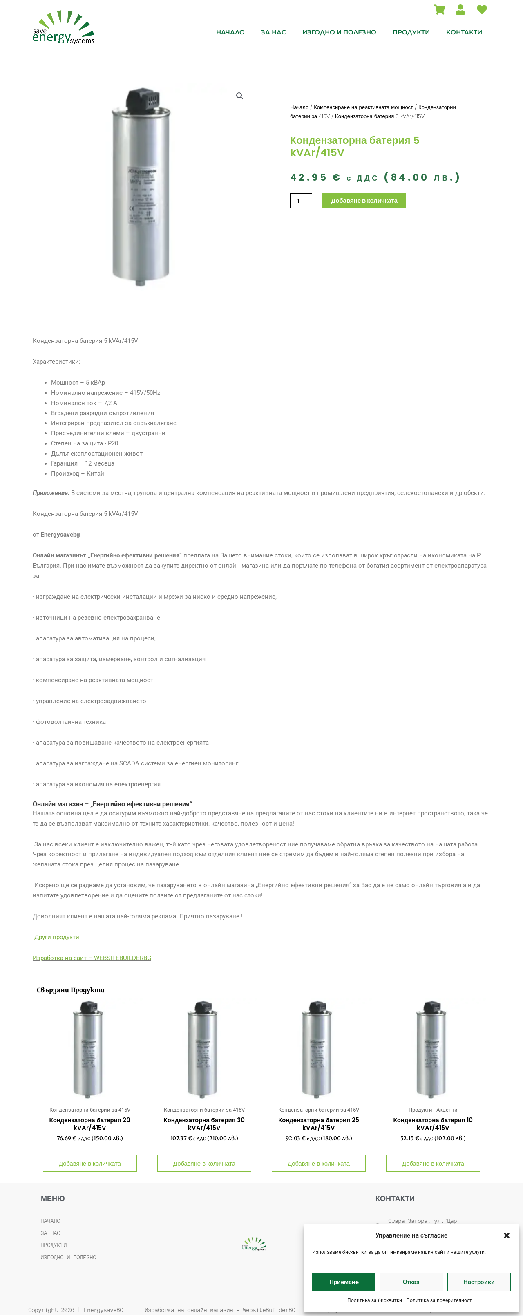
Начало (230, 32)
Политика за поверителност (439, 1300)
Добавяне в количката (364, 201)
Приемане (344, 1282)
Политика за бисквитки (374, 1300)
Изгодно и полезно (339, 32)
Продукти (411, 32)
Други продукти (56, 937)
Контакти (464, 32)
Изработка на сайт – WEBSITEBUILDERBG (92, 958)
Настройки (479, 1282)
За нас (273, 32)
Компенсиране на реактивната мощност (363, 107)
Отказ (411, 1282)
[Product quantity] (301, 200)
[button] (507, 1235)
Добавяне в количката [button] (89, 1163)
